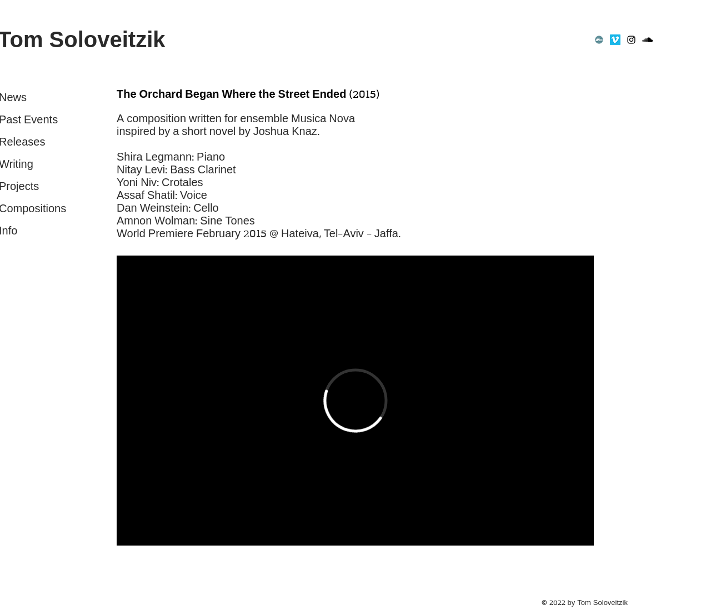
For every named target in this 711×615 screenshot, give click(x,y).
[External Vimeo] (355, 400)
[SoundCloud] (647, 39)
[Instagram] (631, 39)
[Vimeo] (615, 39)
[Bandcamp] (599, 39)
